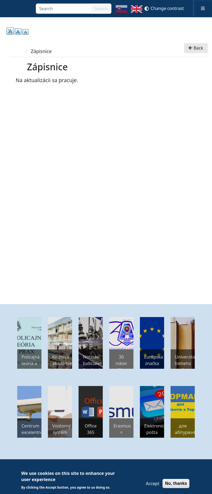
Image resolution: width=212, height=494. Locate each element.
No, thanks (176, 483)
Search (101, 9)
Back (196, 48)
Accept (152, 483)
